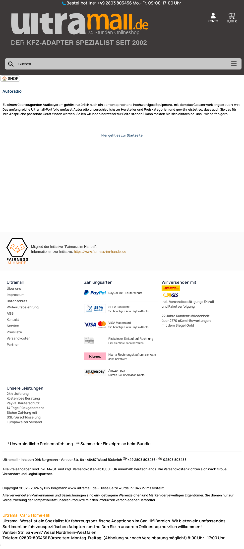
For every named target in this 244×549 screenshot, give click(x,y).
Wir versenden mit (179, 282)
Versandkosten (18, 338)
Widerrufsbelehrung (23, 307)
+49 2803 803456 (114, 3)
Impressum (15, 294)
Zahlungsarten (98, 282)
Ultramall (15, 282)
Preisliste (14, 332)
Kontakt (13, 319)
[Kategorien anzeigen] (234, 66)
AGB (10, 313)
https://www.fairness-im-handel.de (100, 252)
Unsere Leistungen (25, 388)
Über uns (14, 288)
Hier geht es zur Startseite (122, 135)
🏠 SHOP (10, 78)
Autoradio (12, 91)
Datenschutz (17, 301)
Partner (13, 344)
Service (13, 326)
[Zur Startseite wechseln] (79, 53)
